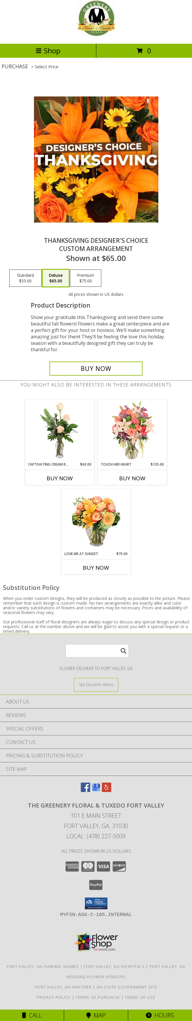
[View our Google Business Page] (96, 790)
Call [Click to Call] (32, 1015)
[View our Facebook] (85, 790)
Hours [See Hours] (160, 1015)
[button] (96, 903)
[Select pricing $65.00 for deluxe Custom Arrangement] (56, 278)
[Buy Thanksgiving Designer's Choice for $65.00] (96, 369)
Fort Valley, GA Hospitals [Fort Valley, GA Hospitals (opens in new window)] (114, 966)
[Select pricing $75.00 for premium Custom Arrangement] (85, 278)
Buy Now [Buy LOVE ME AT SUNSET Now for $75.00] (96, 567)
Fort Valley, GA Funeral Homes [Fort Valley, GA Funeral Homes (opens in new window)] (43, 966)
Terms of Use (140, 997)
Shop (48, 50)
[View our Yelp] (106, 790)
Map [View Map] (96, 1015)
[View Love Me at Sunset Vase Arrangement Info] (96, 520)
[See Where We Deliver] (96, 684)
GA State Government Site (127, 987)
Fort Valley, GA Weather (63, 987)
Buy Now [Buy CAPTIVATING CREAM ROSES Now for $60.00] (60, 478)
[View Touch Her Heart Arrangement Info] (132, 431)
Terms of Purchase (98, 997)
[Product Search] (97, 650)
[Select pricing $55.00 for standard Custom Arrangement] (25, 278)
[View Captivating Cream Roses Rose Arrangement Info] (59, 430)
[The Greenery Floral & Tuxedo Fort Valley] (96, 35)
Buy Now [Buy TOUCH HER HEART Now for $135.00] (132, 478)
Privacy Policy (54, 997)
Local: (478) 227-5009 (96, 836)
